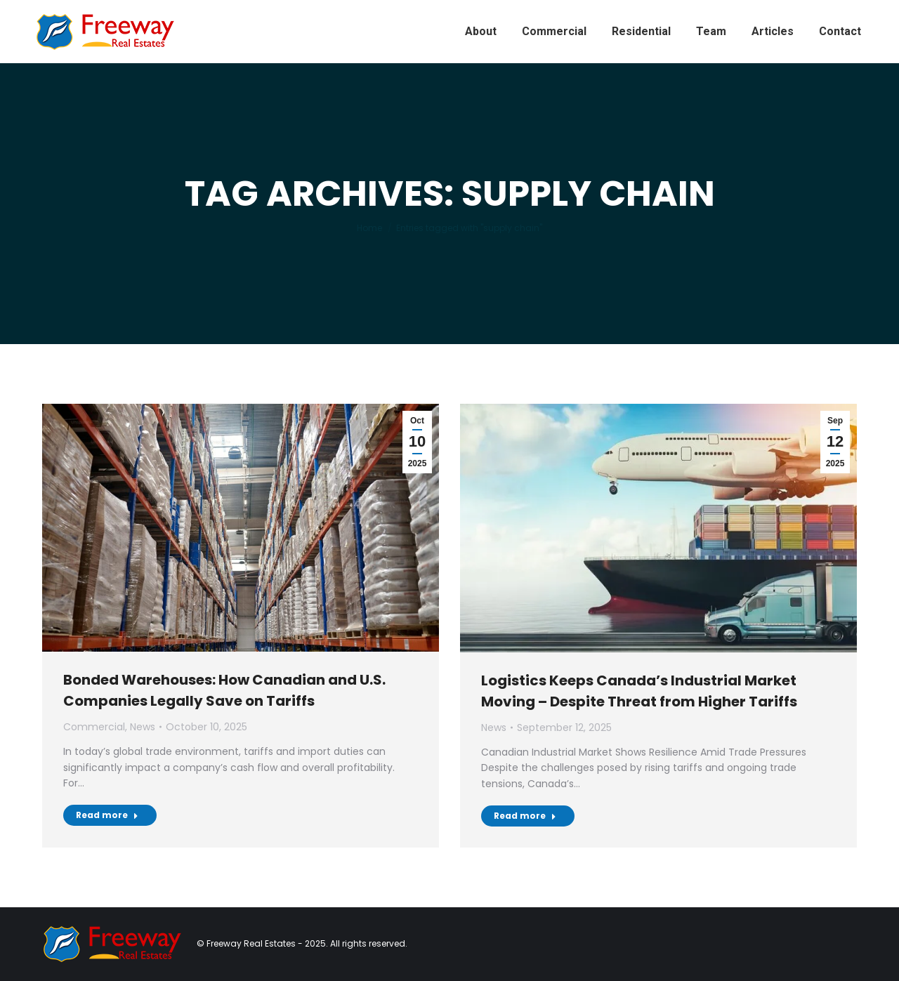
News (142, 727)
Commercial (94, 727)
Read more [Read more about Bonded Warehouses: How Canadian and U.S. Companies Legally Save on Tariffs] (107, 815)
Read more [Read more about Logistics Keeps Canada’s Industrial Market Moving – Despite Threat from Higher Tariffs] (525, 816)
